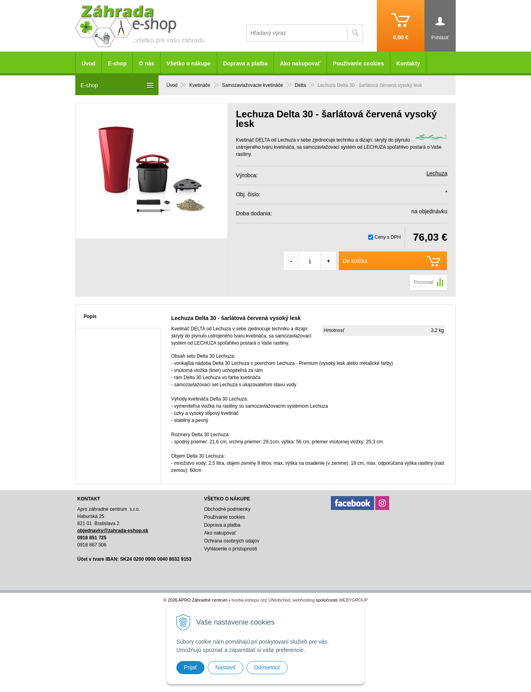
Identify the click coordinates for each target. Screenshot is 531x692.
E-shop (117, 63)
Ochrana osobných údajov (231, 541)
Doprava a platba (245, 63)
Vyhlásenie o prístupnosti (230, 549)
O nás (146, 63)
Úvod (89, 63)
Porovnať (424, 282)
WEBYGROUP (353, 600)
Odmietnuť (267, 667)
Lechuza (436, 173)
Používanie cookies (358, 63)
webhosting (303, 600)
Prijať (190, 667)
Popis (90, 316)
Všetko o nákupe (188, 63)
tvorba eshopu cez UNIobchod (260, 600)
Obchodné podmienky (227, 509)
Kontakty (408, 63)
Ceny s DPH (387, 237)
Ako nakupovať (300, 63)
